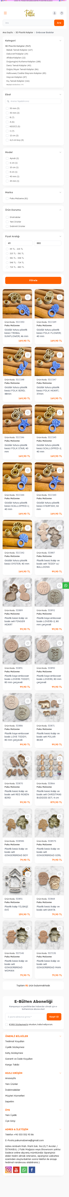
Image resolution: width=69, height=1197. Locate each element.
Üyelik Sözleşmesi (14, 1047)
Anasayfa (10, 1078)
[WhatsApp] (24, 1170)
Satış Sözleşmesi (14, 1053)
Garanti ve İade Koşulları (19, 1058)
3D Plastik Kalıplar (24, 32)
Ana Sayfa (8, 32)
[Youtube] (16, 1170)
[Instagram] (8, 1170)
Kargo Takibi (12, 1064)
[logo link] (33, 13)
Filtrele (33, 280)
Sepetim (9, 1101)
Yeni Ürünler (11, 1084)
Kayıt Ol (54, 1016)
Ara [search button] (59, 22)
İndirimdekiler (12, 1089)
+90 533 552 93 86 (24, 1134)
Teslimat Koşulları (14, 1041)
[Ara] (33, 23)
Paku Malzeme (12, 325)
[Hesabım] (54, 13)
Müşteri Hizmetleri (15, 1095)
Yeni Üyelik (11, 1115)
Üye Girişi (10, 1120)
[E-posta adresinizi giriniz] (33, 1016)
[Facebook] (32, 1170)
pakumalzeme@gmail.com (29, 1140)
